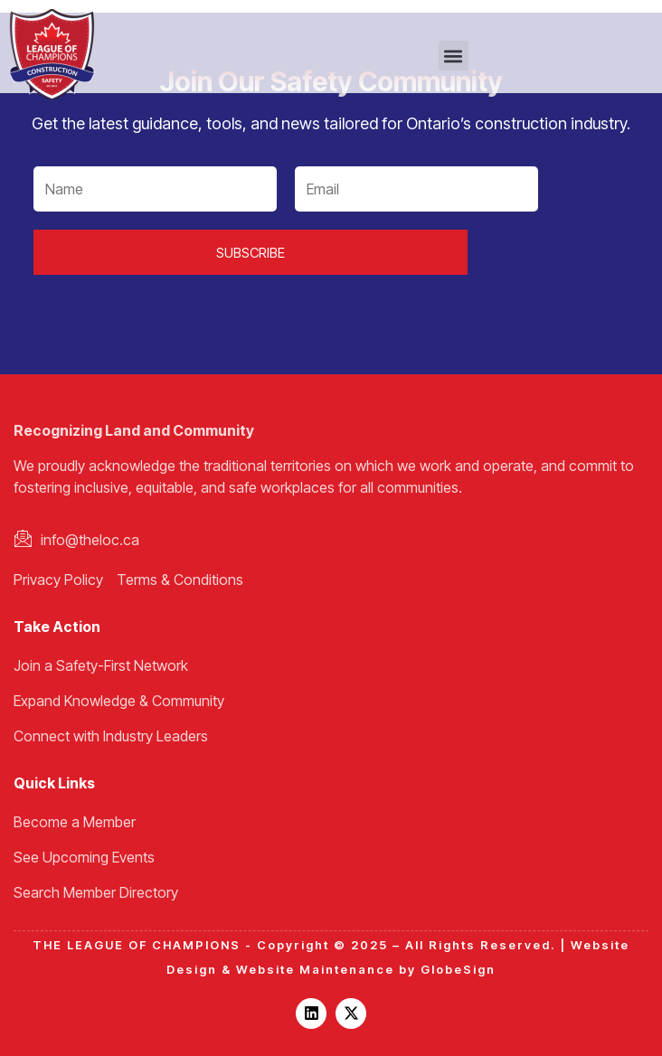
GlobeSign (458, 969)
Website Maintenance (315, 969)
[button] (453, 56)
